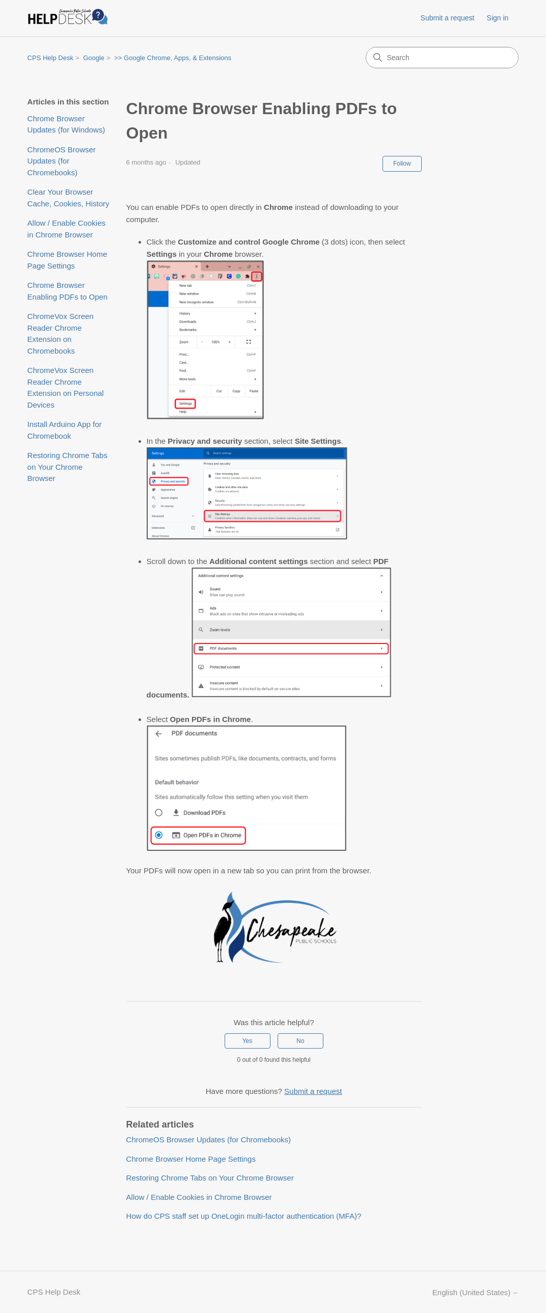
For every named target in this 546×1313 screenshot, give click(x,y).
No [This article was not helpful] (300, 1040)
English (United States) (475, 1292)
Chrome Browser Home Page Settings (67, 260)
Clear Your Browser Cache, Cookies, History (69, 197)
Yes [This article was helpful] (247, 1040)
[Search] (442, 57)
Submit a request (448, 18)
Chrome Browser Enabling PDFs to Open (68, 291)
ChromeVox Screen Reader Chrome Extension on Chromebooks (61, 333)
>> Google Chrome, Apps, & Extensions (172, 58)
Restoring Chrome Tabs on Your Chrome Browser (67, 467)
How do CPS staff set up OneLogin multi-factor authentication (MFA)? (244, 1216)
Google (93, 58)
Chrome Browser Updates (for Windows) (66, 124)
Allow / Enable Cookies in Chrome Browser (66, 229)
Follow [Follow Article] (402, 163)
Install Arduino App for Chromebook (65, 430)
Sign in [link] (498, 18)
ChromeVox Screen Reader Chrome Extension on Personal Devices (66, 387)
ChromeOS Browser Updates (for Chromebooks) (62, 161)
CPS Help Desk (50, 58)
